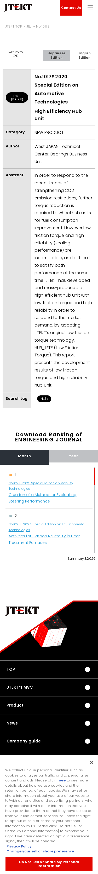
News (12, 723)
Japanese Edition (56, 55)
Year (73, 456)
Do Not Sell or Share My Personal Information (49, 864)
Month (24, 456)
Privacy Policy (19, 847)
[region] (49, 510)
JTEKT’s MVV (20, 687)
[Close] (91, 763)
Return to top (15, 53)
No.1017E (42, 26)
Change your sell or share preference (40, 852)
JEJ (28, 26)
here (61, 781)
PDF (17, 97)
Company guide (24, 741)
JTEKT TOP (13, 26)
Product (15, 705)
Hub (44, 398)
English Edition (84, 55)
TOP (11, 669)
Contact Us (71, 7)
